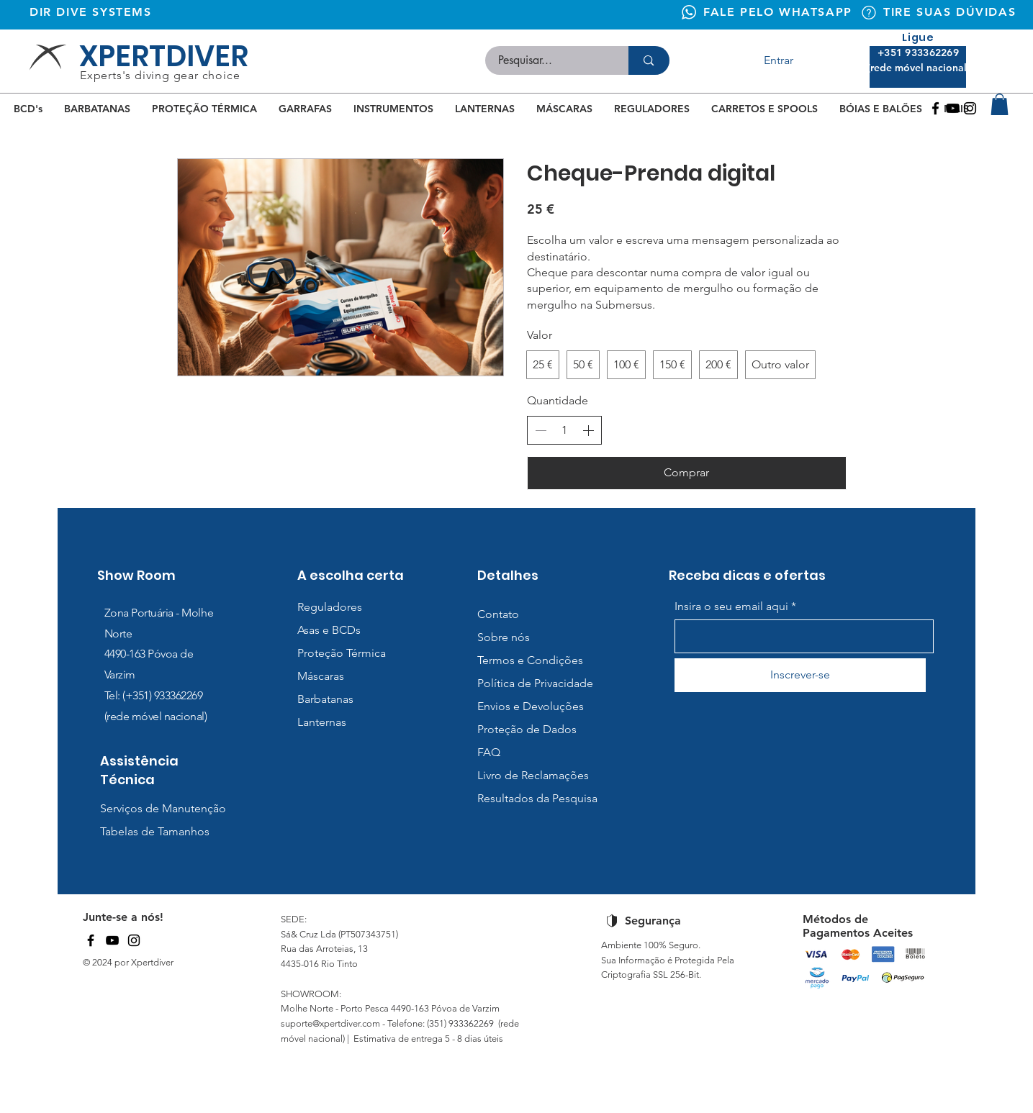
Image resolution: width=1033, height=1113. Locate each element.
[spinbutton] (564, 430)
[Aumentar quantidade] (588, 430)
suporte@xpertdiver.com (330, 1023)
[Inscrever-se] (800, 675)
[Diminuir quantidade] (540, 430)
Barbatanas (325, 699)
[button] (1000, 104)
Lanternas (321, 722)
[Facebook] (935, 108)
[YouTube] (112, 940)
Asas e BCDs (329, 630)
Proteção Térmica (341, 653)
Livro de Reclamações (533, 775)
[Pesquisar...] (548, 60)
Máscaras (320, 676)
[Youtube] (952, 108)
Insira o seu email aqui (731, 606)
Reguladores (329, 607)
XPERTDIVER (163, 56)
